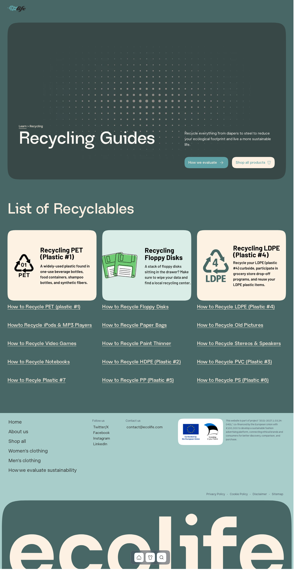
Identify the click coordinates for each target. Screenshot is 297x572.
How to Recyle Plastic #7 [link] (37, 380)
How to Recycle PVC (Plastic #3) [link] (234, 362)
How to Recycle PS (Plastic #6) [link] (233, 380)
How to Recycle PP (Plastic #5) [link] (138, 380)
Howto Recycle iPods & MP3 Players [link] (50, 325)
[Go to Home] (17, 8)
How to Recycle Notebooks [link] (39, 362)
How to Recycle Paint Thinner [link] (136, 343)
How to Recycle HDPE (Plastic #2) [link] (141, 362)
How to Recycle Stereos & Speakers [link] (239, 343)
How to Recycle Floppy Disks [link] (135, 307)
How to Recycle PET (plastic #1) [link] (44, 307)
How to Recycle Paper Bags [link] (134, 325)
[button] (206, 162)
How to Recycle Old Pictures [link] (230, 325)
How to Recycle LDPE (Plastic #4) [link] (236, 307)
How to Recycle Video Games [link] (42, 343)
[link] (15, 422)
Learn (23, 126)
